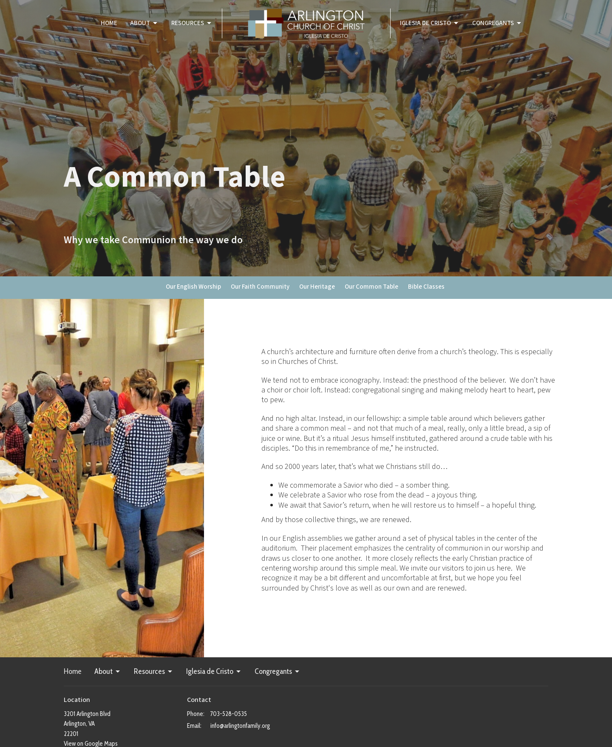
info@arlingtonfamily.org (240, 726)
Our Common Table (371, 286)
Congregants (497, 23)
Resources (191, 23)
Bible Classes (426, 286)
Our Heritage (317, 286)
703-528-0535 (228, 714)
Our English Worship (193, 286)
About (144, 23)
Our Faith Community (260, 286)
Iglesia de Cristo (429, 23)
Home (109, 23)
